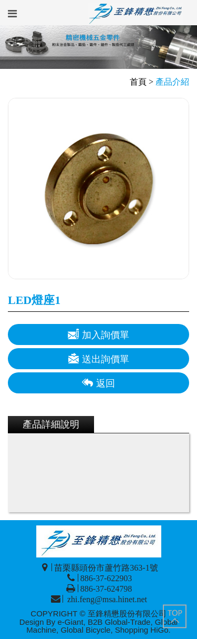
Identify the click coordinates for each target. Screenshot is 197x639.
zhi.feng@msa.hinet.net (106, 599)
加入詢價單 (98, 334)
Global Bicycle (85, 629)
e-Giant (70, 621)
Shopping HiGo (142, 629)
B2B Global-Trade (119, 621)
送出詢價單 (98, 358)
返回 (98, 383)
